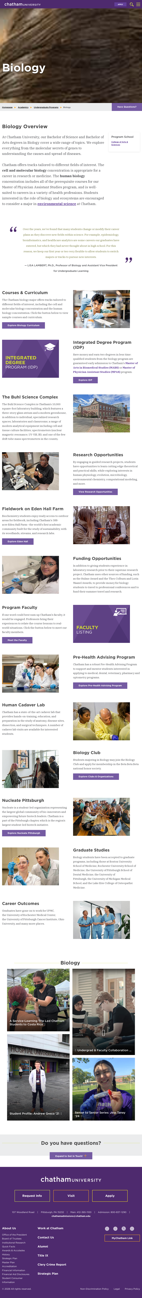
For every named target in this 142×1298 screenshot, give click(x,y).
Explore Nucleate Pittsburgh (27, 834)
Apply (120, 4)
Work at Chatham (50, 1228)
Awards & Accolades (13, 1250)
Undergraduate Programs (46, 107)
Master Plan (8, 1262)
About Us (9, 1228)
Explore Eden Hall (21, 542)
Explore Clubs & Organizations (99, 777)
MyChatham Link (122, 1238)
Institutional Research (14, 1242)
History (6, 1254)
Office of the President (14, 1234)
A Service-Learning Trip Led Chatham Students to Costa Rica (37, 1022)
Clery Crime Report (52, 1264)
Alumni (43, 1246)
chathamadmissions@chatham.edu (71, 1216)
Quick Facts (8, 1246)
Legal (117, 1289)
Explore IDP (88, 381)
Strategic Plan (9, 1258)
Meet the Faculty (20, 641)
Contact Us (46, 1237)
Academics (23, 107)
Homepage (7, 107)
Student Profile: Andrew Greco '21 (34, 1113)
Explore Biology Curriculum (26, 326)
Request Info (32, 1196)
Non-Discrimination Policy (94, 1289)
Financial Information (13, 1270)
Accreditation (9, 1266)
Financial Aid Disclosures (15, 1274)
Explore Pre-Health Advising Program (103, 686)
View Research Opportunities (98, 492)
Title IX (43, 1255)
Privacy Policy (132, 1289)
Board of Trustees (11, 1238)
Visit (71, 1196)
